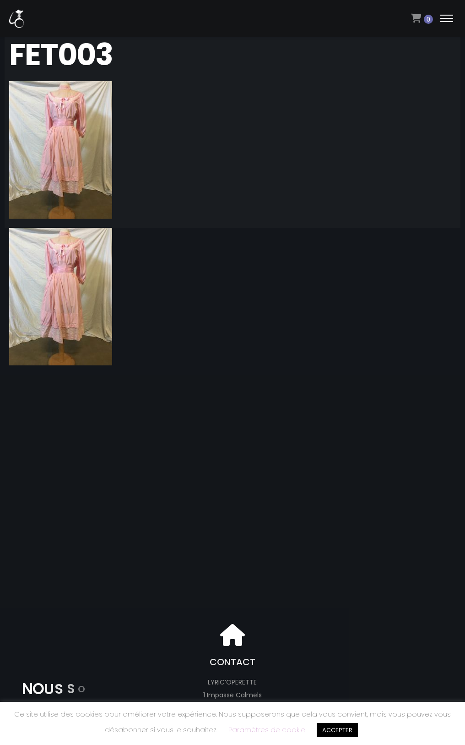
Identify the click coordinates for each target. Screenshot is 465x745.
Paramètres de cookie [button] (266, 729)
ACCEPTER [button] (337, 730)
